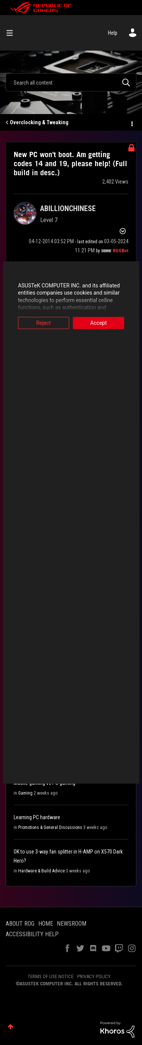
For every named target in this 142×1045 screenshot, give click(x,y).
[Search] (71, 82)
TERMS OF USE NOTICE (50, 976)
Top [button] (10, 1026)
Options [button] (131, 122)
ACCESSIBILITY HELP (32, 934)
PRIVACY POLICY (94, 976)
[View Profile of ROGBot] (120, 250)
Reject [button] (42, 323)
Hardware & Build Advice (41, 871)
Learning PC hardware (37, 817)
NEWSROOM (71, 923)
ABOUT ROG (20, 923)
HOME (45, 923)
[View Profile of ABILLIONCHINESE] (68, 208)
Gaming (25, 793)
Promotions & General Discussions (50, 827)
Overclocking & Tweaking (39, 122)
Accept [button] (100, 323)
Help (112, 33)
